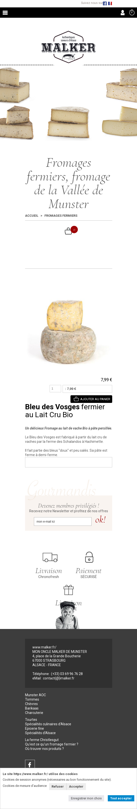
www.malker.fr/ (44, 647)
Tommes (32, 699)
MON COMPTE (122, 12)
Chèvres (31, 704)
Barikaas (32, 708)
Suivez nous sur (92, 3)
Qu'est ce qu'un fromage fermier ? (51, 744)
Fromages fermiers (60, 215)
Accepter (76, 786)
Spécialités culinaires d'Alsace (48, 724)
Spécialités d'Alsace (40, 733)
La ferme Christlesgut (42, 740)
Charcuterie (34, 713)
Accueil (31, 215)
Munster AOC (35, 695)
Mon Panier (71, 229)
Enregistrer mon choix (86, 798)
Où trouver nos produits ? (44, 749)
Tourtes (31, 720)
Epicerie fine (34, 728)
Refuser (58, 786)
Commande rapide (132, 12)
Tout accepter (121, 798)
